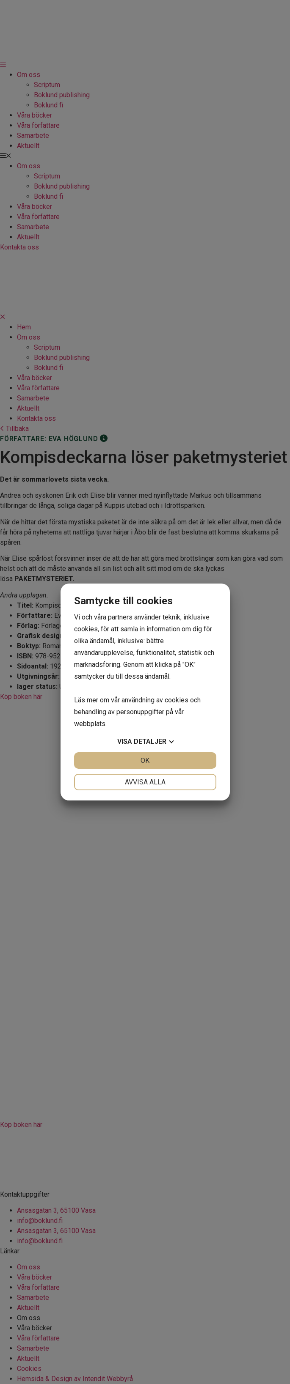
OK (145, 760)
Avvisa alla (145, 782)
